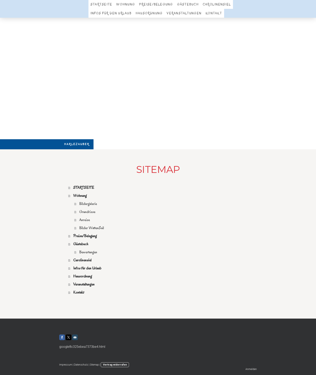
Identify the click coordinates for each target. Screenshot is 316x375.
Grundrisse (87, 211)
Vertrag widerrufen (115, 364)
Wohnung (125, 4)
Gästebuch (188, 4)
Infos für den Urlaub (111, 13)
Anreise (84, 219)
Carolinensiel (217, 4)
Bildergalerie (88, 203)
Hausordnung (149, 13)
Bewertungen (88, 252)
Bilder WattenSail (91, 228)
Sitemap (94, 364)
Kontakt (214, 13)
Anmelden (251, 369)
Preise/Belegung (156, 4)
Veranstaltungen (184, 13)
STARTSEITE (101, 4)
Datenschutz (81, 364)
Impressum (65, 364)
